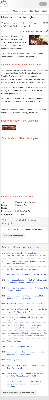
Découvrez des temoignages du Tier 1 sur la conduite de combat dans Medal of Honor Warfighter (24, 281)
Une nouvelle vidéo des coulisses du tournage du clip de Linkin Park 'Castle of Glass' (24, 310)
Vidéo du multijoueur (11, 341)
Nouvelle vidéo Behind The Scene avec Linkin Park (22, 304)
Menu (43, 4)
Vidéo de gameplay (11, 360)
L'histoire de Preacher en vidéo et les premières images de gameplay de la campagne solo (21, 326)
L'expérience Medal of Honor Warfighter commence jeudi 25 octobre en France (23, 262)
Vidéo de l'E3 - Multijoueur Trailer (16, 346)
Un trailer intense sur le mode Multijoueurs (19, 269)
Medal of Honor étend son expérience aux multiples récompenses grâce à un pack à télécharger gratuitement (23, 383)
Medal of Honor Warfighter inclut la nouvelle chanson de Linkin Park (23, 318)
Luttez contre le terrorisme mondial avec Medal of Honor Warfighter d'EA (22, 366)
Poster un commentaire (13, 236)
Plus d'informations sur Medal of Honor (18, 392)
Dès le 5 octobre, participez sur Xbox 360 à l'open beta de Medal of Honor (24, 289)
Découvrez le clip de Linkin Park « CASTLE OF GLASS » (24, 274)
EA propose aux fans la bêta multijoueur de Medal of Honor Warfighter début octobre (23, 297)
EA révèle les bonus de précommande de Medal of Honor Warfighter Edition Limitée (23, 353)
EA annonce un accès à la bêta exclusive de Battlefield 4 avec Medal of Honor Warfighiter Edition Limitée (24, 334)
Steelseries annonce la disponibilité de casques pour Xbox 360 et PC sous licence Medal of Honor (24, 374)
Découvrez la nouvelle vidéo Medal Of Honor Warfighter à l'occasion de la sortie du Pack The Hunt (23, 254)
